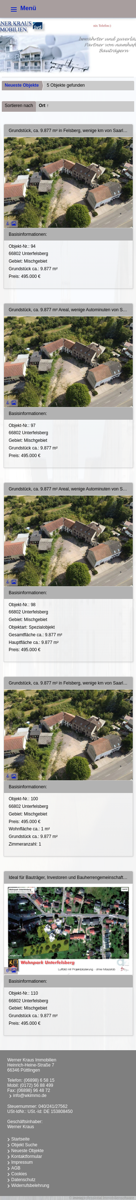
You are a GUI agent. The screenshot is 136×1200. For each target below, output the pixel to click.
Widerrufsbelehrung (30, 1185)
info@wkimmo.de (29, 1095)
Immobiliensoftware (118, 1198)
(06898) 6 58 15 (39, 1080)
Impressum (22, 1162)
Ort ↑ (44, 105)
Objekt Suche (24, 1144)
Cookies (19, 1173)
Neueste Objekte (22, 85)
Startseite (20, 1139)
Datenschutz (23, 1179)
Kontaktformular (26, 1156)
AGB (15, 1168)
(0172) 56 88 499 (36, 1085)
